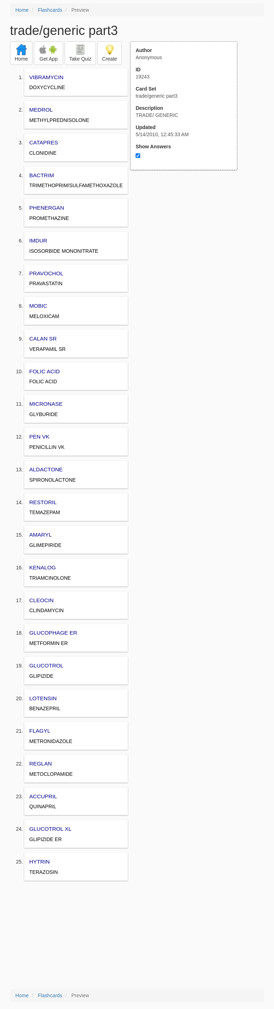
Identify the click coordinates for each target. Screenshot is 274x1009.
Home (22, 10)
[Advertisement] (188, 240)
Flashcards (50, 10)
